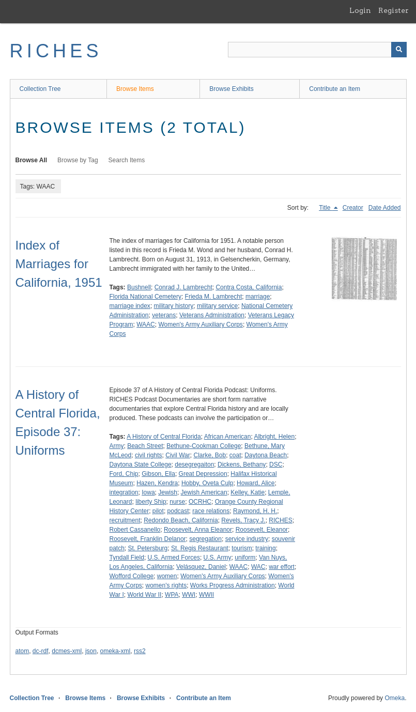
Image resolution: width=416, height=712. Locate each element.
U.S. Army (218, 557)
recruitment (125, 520)
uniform (245, 557)
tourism (242, 548)
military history (174, 305)
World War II (144, 594)
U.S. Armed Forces (174, 557)
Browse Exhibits (231, 88)
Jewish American (204, 492)
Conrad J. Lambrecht (183, 287)
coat (235, 455)
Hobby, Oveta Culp (207, 483)
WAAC (145, 324)
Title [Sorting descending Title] (325, 207)
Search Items (127, 160)
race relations (210, 511)
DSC (275, 464)
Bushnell (139, 287)
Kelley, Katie (247, 492)
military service (217, 305)
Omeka (394, 698)
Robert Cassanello (135, 529)
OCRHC (200, 501)
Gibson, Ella (158, 473)
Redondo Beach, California (181, 520)
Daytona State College (141, 464)
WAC (258, 566)
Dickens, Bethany (242, 464)
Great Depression (203, 473)
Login (360, 10)
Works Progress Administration (232, 585)
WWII (206, 594)
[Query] (317, 49)
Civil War (177, 455)
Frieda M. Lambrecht (213, 296)
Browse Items (135, 88)
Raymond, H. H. (255, 511)
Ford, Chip (124, 473)
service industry (246, 539)
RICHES (56, 50)
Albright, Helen (274, 436)
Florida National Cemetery (145, 296)
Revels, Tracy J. (243, 520)
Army (117, 446)
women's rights (166, 585)
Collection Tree (40, 88)
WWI (188, 594)
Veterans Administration (211, 315)
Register (393, 10)
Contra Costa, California (248, 287)
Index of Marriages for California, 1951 (59, 263)
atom (22, 651)
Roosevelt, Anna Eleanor (198, 529)
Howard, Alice (255, 483)
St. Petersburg (148, 548)
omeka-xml (115, 651)
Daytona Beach (265, 455)
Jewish (167, 492)
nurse (177, 501)
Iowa (148, 492)
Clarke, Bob (209, 455)
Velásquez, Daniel (201, 566)
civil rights (148, 455)
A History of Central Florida (164, 436)
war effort (282, 566)
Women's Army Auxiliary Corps (200, 324)
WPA (171, 594)
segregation (205, 539)
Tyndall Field (127, 557)
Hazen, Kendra (157, 483)
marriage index (130, 305)
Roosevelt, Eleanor (262, 529)
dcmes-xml (67, 651)
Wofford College (132, 576)
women (167, 576)
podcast (178, 511)
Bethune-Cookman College (203, 446)
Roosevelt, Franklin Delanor (148, 539)
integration (124, 492)
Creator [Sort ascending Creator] (353, 207)
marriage (257, 296)
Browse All (32, 160)
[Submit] (399, 49)
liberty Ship (150, 501)
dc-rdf (41, 651)
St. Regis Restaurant (199, 548)
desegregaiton (194, 464)
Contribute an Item (334, 88)
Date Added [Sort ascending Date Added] (384, 207)
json (91, 651)
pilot (158, 511)
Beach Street (145, 446)
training (265, 548)
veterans (164, 315)
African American (227, 436)
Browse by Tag (77, 160)
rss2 (140, 651)
